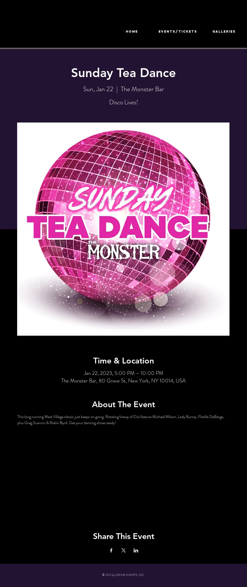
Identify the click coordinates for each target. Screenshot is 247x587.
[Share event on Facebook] (111, 550)
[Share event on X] (123, 550)
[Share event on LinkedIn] (136, 550)
